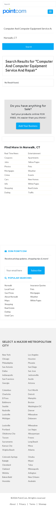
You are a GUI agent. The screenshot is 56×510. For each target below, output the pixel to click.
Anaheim (32, 481)
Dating (7, 192)
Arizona (31, 383)
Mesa (30, 446)
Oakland (6, 469)
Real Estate (33, 188)
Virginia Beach (8, 450)
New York (6, 355)
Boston (31, 402)
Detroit (31, 394)
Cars (6, 179)
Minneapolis (33, 469)
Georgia (5, 383)
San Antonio (7, 367)
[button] (50, 11)
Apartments (33, 158)
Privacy (22, 504)
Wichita (5, 473)
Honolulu (6, 481)
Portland (6, 429)
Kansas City (7, 446)
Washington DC (35, 406)
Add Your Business (28, 125)
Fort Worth (33, 390)
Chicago (5, 359)
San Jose (32, 371)
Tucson (5, 437)
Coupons (8, 158)
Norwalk (8, 285)
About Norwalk (11, 297)
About (13, 504)
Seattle (5, 406)
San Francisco (8, 379)
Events (31, 175)
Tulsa (30, 465)
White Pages (33, 184)
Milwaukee (32, 414)
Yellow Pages (33, 162)
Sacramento (7, 442)
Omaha (31, 457)
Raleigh (5, 461)
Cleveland (6, 465)
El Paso (5, 398)
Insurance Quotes (38, 285)
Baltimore (6, 402)
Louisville (6, 414)
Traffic (31, 192)
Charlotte (6, 394)
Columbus (6, 390)
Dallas (5, 371)
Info (6, 184)
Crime (7, 175)
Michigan (6, 418)
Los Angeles (33, 355)
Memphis (32, 398)
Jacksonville (33, 375)
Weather (32, 171)
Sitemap (42, 504)
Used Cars (9, 315)
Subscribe (36, 270)
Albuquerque (33, 433)
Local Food (9, 289)
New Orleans (33, 477)
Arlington (32, 473)
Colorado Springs (9, 457)
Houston (32, 359)
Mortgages (9, 171)
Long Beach (33, 442)
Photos (7, 166)
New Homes (33, 179)
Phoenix (31, 363)
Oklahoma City (8, 433)
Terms (32, 504)
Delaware (32, 418)
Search (29, 47)
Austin (31, 379)
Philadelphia (7, 363)
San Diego (32, 367)
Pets (30, 166)
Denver (31, 410)
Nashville (6, 410)
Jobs (6, 162)
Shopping (8, 188)
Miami (30, 461)
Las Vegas (32, 429)
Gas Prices (9, 293)
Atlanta (31, 450)
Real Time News (11, 153)
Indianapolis (7, 375)
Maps (7, 300)
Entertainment (34, 153)
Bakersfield (7, 477)
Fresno (31, 437)
